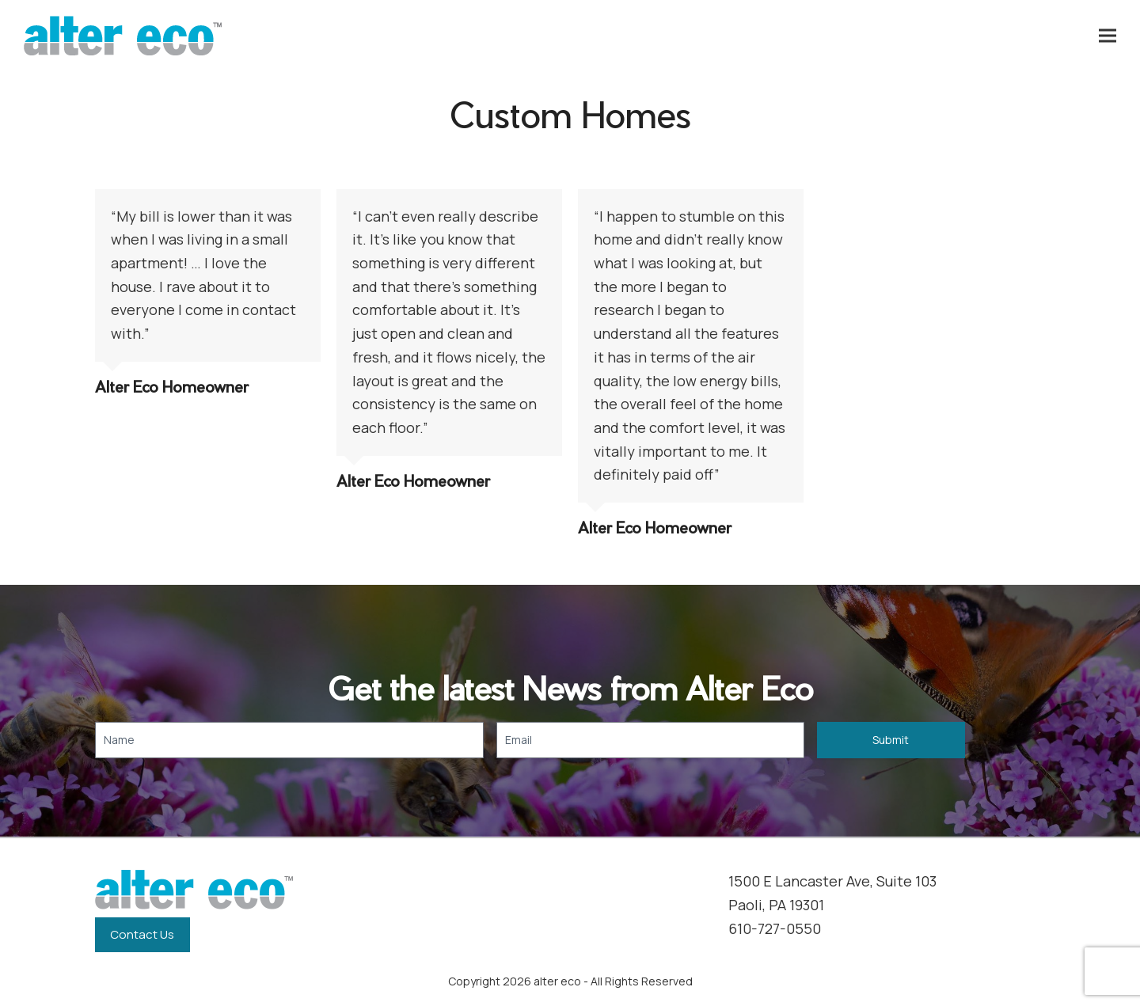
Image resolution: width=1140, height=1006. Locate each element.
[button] (1107, 36)
